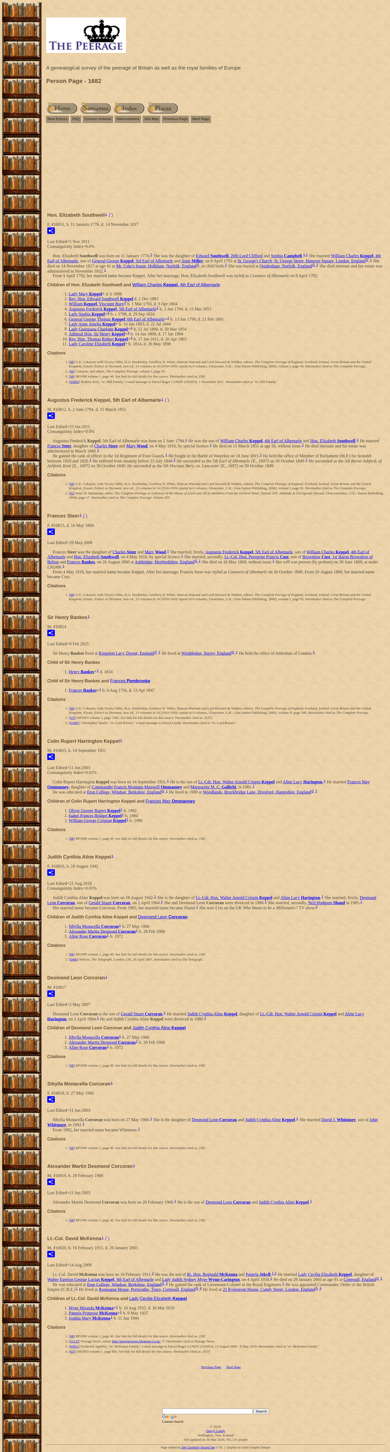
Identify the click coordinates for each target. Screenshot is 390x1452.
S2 (72, 493)
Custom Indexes (97, 119)
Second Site (207, 1447)
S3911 (74, 1346)
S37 (72, 718)
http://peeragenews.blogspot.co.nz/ (136, 1341)
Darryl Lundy (215, 1431)
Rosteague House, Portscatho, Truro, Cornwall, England (147, 1289)
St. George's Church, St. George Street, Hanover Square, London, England (301, 261)
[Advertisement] (216, 170)
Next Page (200, 119)
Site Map (151, 119)
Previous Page (176, 119)
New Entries (57, 119)
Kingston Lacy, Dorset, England (126, 653)
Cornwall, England (360, 1279)
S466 (73, 959)
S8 (72, 376)
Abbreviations (128, 119)
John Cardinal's (190, 1447)
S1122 (74, 1341)
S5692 (74, 382)
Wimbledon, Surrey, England (207, 653)
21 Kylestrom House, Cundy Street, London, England (269, 1289)
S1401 (74, 723)
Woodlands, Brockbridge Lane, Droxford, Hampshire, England (257, 792)
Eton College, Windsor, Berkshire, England (124, 792)
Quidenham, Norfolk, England (286, 266)
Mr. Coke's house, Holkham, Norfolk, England (156, 266)
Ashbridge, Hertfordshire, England (164, 562)
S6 (72, 362)
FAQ (76, 119)
